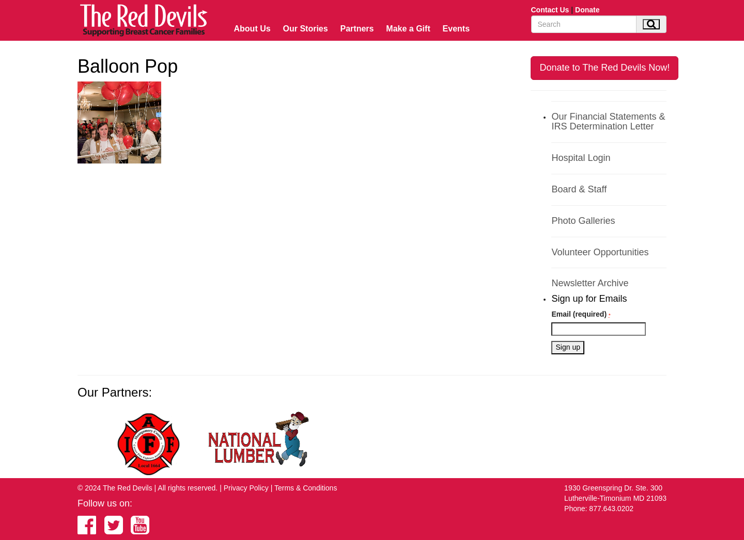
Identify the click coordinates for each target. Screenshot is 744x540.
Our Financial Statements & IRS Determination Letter (608, 121)
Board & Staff (579, 189)
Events (456, 28)
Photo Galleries (583, 221)
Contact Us (550, 10)
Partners (357, 28)
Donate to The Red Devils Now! (604, 67)
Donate (587, 10)
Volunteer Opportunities (599, 252)
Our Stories (305, 28)
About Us (252, 28)
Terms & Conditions (305, 488)
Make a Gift (408, 28)
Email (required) (580, 314)
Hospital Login (580, 158)
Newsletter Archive (589, 283)
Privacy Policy (246, 488)
